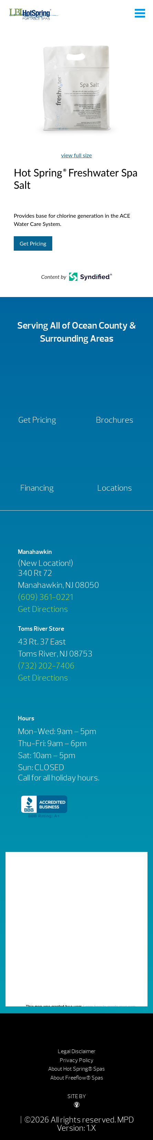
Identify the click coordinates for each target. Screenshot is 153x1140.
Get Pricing (33, 243)
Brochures (114, 420)
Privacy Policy (77, 1060)
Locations (114, 488)
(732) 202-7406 (46, 666)
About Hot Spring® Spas (76, 1068)
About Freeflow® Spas (76, 1077)
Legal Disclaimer (77, 1051)
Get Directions (43, 609)
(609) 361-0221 (45, 597)
